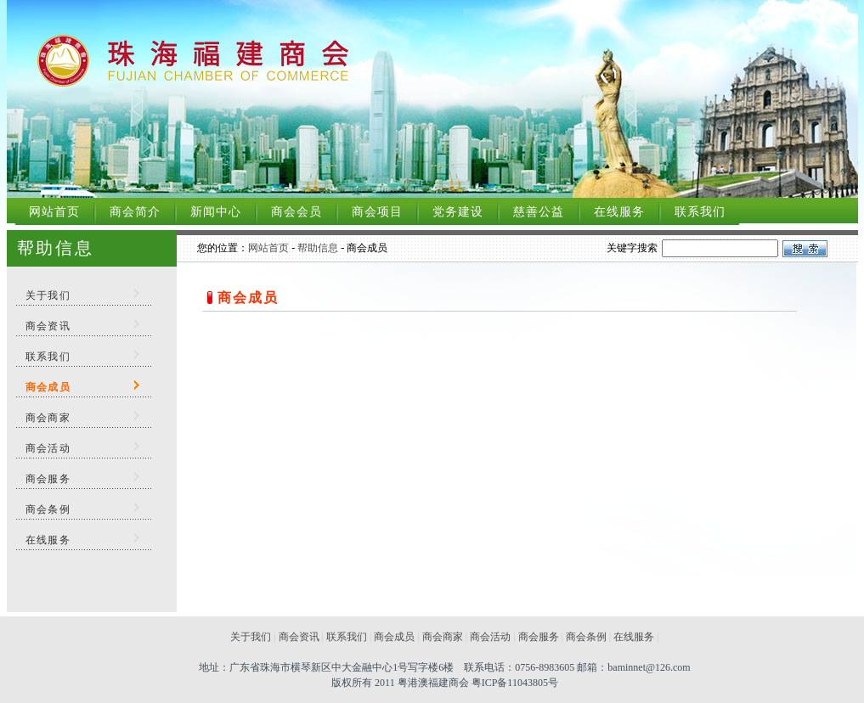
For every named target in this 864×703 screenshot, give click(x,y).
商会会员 (296, 211)
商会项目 (377, 211)
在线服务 (619, 211)
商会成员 (394, 637)
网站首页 (54, 211)
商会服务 (48, 479)
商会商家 (48, 418)
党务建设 (457, 211)
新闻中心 (215, 211)
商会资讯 (48, 326)
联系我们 (700, 211)
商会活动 (48, 448)
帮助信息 (317, 248)
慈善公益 (538, 211)
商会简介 (135, 211)
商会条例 (48, 509)
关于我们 (48, 295)
